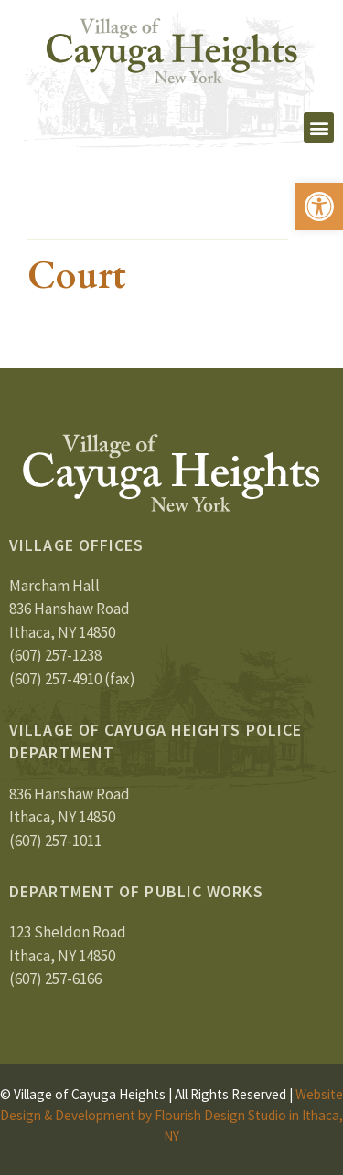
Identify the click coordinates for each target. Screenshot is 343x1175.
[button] (319, 206)
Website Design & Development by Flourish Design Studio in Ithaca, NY (171, 1115)
